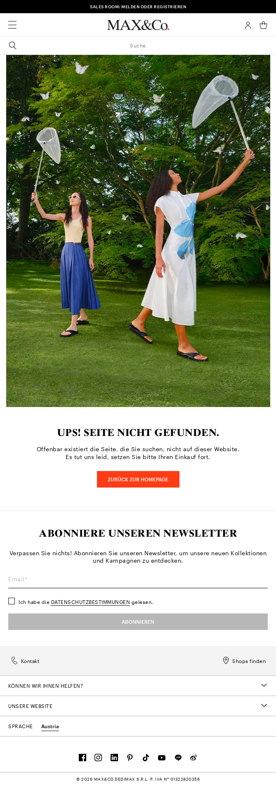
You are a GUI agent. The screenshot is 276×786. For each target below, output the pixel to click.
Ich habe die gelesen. (86, 602)
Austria (50, 726)
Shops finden (244, 661)
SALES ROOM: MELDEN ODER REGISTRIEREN (138, 6)
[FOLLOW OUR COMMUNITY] (83, 759)
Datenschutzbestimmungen (90, 602)
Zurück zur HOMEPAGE (138, 479)
